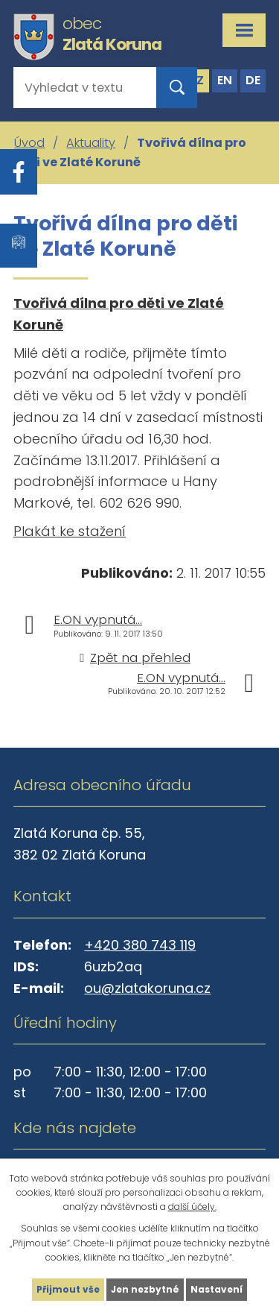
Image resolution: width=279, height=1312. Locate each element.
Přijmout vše (68, 1289)
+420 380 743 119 (140, 945)
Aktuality (90, 142)
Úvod (29, 142)
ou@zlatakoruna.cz (147, 988)
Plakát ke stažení (69, 531)
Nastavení (216, 1289)
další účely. (192, 1206)
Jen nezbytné (145, 1289)
